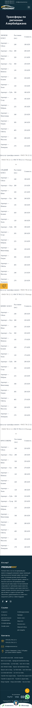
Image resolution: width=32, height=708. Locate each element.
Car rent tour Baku (18, 673)
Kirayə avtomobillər (15, 682)
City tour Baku (26, 682)
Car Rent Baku (17, 670)
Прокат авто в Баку (6, 670)
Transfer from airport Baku (8, 676)
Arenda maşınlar (18, 658)
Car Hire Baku (15, 664)
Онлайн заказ (5, 626)
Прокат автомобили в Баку (21, 667)
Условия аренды (6, 623)
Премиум (20, 615)
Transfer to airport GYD (7, 679)
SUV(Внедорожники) (23, 612)
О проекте (4, 612)
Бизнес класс (21, 618)
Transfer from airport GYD (24, 676)
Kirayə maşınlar (5, 682)
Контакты (4, 615)
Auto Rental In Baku (6, 667)
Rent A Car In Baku (6, 661)
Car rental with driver (6, 673)
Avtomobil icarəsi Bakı (7, 658)
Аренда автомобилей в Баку (20, 661)
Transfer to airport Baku (22, 679)
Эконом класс (21, 624)
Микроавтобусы (22, 627)
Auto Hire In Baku (24, 664)
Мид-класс (20, 621)
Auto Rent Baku (27, 670)
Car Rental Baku (5, 664)
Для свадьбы (21, 630)
